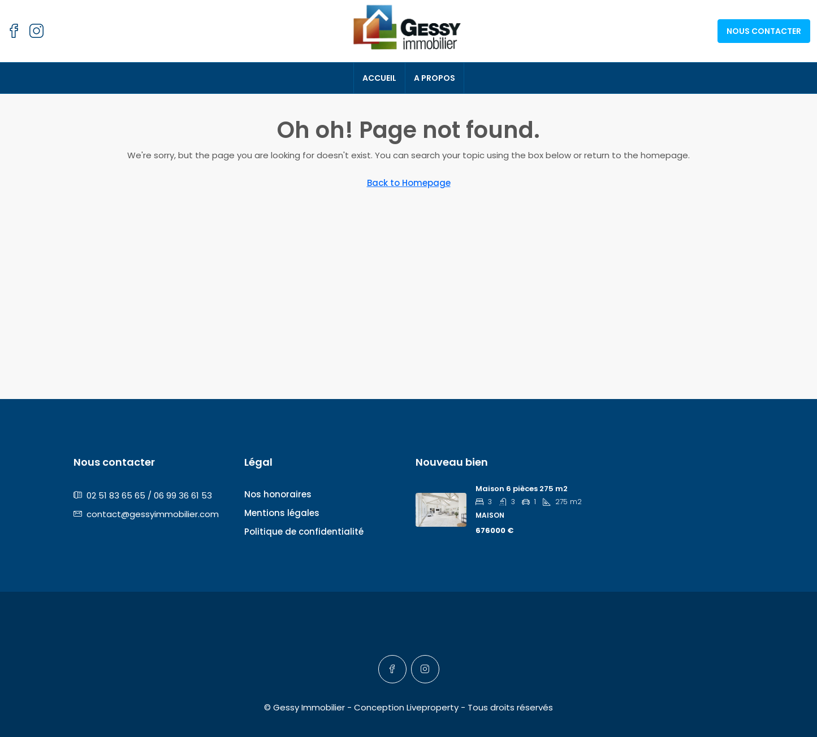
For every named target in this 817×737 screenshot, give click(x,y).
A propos (434, 78)
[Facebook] (392, 669)
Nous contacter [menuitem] (764, 31)
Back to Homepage (409, 183)
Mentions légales (281, 513)
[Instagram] (425, 669)
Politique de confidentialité (304, 531)
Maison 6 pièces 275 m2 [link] (521, 488)
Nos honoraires (278, 494)
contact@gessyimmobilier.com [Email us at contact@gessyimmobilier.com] (153, 514)
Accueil (379, 78)
